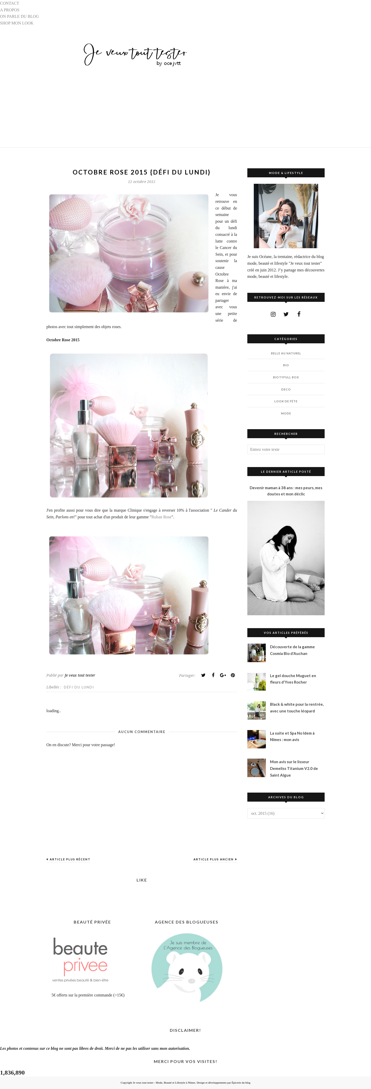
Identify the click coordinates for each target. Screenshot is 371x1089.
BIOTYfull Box (286, 377)
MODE (286, 413)
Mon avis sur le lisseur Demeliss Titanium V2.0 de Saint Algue (294, 768)
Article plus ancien (213, 859)
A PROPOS (9, 10)
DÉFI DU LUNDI (79, 687)
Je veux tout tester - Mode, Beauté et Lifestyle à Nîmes (164, 1082)
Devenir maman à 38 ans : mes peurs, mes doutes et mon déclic (286, 490)
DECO (286, 389)
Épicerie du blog (241, 1082)
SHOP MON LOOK (16, 23)
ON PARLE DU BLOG (19, 16)
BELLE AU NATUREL (286, 353)
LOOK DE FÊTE (286, 401)
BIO (286, 365)
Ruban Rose (161, 517)
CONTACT (9, 3)
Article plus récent (70, 859)
